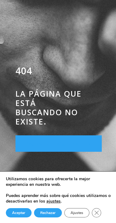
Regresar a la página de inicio (58, 143)
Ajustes (77, 212)
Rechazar (48, 212)
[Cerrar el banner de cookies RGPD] (96, 212)
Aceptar (18, 212)
